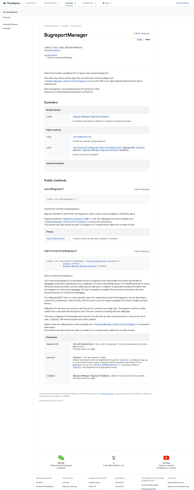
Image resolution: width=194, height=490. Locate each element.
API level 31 (146, 33)
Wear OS (92, 486)
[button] (16, 28)
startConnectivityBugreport (86, 147)
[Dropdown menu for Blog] (112, 3)
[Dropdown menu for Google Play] (96, 3)
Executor (141, 147)
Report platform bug (175, 482)
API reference (10, 12)
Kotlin (139, 39)
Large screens (94, 482)
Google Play (88, 3)
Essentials (30, 3)
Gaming (66, 482)
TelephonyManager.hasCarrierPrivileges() (66, 81)
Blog (107, 3)
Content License (108, 394)
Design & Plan (50, 3)
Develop (65, 26)
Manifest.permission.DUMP (76, 219)
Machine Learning (70, 486)
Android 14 (119, 486)
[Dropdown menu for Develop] (76, 3)
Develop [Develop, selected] (69, 3)
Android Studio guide (149, 485)
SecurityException (56, 238)
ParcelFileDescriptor (111, 147)
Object (56, 50)
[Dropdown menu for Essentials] (38, 3)
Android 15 (119, 482)
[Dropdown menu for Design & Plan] (59, 3)
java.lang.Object (50, 55)
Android (39, 482)
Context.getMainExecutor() (107, 365)
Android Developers (51, 26)
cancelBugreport (81, 137)
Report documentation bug (178, 486)
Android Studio (182, 3)
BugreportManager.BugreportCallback (91, 116)
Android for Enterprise (45, 486)
